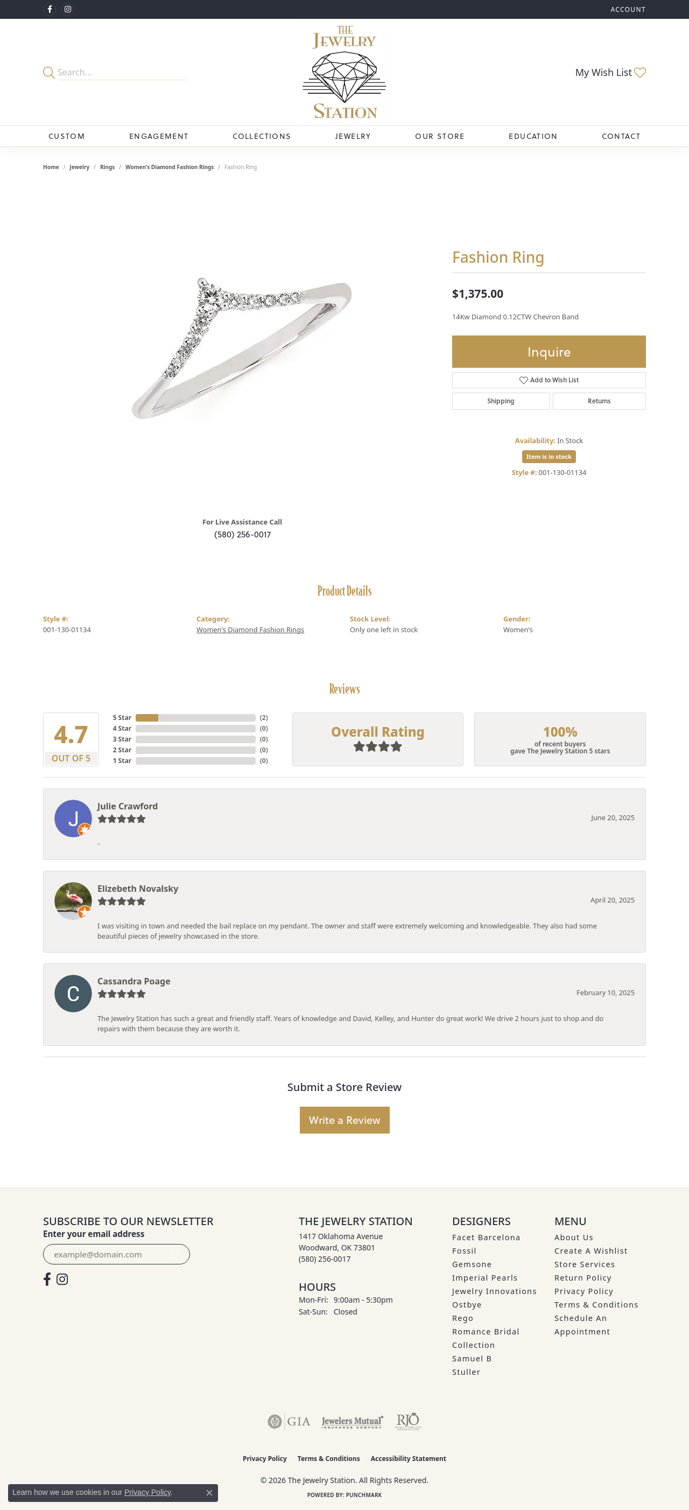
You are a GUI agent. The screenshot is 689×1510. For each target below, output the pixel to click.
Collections (262, 136)
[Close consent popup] (209, 1493)
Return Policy (583, 1278)
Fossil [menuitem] (464, 1251)
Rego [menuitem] (463, 1318)
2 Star (122, 749)
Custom (66, 136)
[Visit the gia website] (289, 1421)
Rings (107, 167)
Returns (599, 401)
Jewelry (353, 136)
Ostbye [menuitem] (467, 1304)
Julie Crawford (127, 806)
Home (51, 167)
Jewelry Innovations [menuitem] (494, 1291)
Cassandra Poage (134, 981)
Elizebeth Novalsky (137, 888)
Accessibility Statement (408, 1458)
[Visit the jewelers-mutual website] (352, 1421)
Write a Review (345, 1120)
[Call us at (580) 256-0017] (325, 1259)
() (264, 717)
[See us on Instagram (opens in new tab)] (67, 9)
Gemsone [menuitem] (472, 1264)
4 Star (122, 728)
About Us (574, 1237)
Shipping (501, 401)
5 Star (122, 717)
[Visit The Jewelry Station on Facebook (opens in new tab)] (49, 9)
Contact (621, 136)
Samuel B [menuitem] (472, 1358)
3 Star (122, 739)
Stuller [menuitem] (466, 1372)
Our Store (440, 136)
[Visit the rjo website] (408, 1421)
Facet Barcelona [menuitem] (486, 1237)
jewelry (79, 167)
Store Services (584, 1264)
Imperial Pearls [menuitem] (485, 1278)
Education (533, 136)
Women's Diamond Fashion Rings (169, 167)
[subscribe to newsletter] (175, 1254)
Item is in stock (549, 456)
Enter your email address (93, 1233)
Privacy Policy (584, 1291)
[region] (242, 346)
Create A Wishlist (591, 1251)
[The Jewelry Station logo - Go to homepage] (345, 72)
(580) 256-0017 (242, 534)
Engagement (159, 136)
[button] (627, 9)
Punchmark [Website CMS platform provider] (364, 1495)
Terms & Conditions (596, 1304)
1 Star (122, 760)
